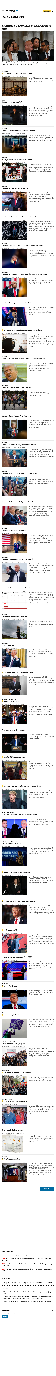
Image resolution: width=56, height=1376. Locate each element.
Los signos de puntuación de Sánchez (16, 1072)
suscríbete (47, 11)
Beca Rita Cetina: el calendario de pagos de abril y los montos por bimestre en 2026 (27, 1270)
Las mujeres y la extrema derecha (14, 616)
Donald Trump (5, 23)
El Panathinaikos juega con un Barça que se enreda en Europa (24, 1255)
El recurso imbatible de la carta (14, 1101)
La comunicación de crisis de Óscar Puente (18, 672)
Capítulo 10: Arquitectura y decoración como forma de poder (24, 274)
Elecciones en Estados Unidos (9, 728)
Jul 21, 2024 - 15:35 (18, 933)
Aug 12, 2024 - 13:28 (19, 904)
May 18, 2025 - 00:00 (19, 533)
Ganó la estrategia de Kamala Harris (16, 872)
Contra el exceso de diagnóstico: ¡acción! (17, 387)
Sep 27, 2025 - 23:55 (18, 306)
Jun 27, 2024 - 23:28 (18, 989)
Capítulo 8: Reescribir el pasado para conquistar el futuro (23, 359)
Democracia (5, 385)
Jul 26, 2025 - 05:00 (19, 447)
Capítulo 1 (4, 586)
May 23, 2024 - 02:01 (19, 1046)
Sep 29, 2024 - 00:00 (19, 846)
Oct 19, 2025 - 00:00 (19, 277)
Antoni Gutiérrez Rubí (7, 1128)
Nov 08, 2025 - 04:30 (19, 248)
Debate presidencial (7, 870)
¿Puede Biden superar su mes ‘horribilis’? (17, 957)
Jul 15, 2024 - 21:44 (19, 960)
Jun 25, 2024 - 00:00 (19, 1018)
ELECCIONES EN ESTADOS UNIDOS (9, 699)
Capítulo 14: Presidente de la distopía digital (18, 131)
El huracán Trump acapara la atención (16, 588)
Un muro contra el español (12, 102)
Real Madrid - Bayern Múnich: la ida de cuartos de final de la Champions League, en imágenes (28, 1264)
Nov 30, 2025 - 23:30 (19, 220)
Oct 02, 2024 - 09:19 (19, 818)
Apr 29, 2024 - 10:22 (19, 1075)
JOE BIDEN (4, 1156)
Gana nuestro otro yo (11, 701)
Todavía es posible (9, 930)
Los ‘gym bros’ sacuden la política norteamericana (21, 786)
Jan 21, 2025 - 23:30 (18, 648)
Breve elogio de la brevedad (12, 1130)
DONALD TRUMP (5, 186)
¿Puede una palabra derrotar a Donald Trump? (20, 901)
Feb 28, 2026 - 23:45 (18, 76)
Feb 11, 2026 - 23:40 (18, 105)
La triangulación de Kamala (12, 843)
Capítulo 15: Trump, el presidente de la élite (26, 27)
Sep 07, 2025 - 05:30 (19, 362)
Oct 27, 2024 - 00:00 (19, 733)
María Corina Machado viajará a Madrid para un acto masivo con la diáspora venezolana (26, 1259)
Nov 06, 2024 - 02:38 (19, 704)
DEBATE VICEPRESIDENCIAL (8, 812)
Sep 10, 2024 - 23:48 (19, 875)
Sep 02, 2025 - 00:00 (19, 390)
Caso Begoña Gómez (7, 1099)
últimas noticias (7, 1251)
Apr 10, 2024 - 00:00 (19, 1133)
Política (4, 1012)
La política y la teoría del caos (14, 1015)
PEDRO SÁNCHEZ (5, 1070)
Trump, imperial (8, 645)
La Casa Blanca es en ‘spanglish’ (13, 1044)
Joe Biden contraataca (11, 1159)
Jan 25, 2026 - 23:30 (19, 133)
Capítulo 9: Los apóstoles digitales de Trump (18, 303)
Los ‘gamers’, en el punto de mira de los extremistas (22, 330)
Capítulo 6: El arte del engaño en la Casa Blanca (19, 445)
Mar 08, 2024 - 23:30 (19, 1162)
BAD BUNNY (4, 100)
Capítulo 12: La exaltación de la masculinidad (19, 217)
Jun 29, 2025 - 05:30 (19, 476)
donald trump (5, 215)
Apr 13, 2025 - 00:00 (19, 591)
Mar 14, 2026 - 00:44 (19, 61)
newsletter (6, 1310)
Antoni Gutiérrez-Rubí (13, 17)
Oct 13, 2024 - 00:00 (19, 789)
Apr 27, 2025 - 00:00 (19, 562)
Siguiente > (47, 1188)
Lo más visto (6, 1278)
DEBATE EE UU (5, 983)
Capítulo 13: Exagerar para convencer (16, 188)
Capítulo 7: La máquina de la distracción (17, 416)
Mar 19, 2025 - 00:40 (19, 619)
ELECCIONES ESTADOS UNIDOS (9, 928)
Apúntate (5, 1316)
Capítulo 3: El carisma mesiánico (14, 531)
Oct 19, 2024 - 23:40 (19, 760)
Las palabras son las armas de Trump (17, 160)
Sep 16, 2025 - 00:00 (19, 333)
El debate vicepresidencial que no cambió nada (19, 815)
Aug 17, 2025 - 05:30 (19, 419)
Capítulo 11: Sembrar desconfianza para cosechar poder (22, 245)
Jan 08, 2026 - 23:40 (19, 162)
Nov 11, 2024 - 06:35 (19, 675)
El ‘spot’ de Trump (9, 986)
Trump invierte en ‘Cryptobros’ (13, 730)
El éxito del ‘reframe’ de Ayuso (14, 757)
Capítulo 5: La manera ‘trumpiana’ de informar (19, 473)
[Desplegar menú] (3, 11)
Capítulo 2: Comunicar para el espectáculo (17, 559)
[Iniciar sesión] (52, 11)
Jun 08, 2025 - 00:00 (19, 505)
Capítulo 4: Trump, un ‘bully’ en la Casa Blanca (19, 502)
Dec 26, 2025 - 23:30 (19, 191)
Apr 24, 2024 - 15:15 (19, 1104)
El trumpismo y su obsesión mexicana (17, 73)
